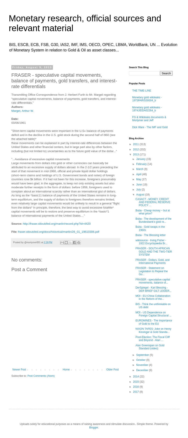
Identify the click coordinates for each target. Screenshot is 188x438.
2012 (136, 149)
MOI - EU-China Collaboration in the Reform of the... (153, 297)
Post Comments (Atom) (41, 375)
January (141, 159)
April (139, 174)
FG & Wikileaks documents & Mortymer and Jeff (149, 119)
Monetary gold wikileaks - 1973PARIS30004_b (147, 99)
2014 (136, 376)
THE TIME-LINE (141, 90)
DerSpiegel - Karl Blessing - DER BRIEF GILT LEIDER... (154, 289)
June (139, 184)
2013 (136, 154)
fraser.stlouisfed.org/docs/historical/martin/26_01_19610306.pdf (58, 231)
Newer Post (19, 369)
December (142, 370)
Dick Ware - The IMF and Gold (150, 127)
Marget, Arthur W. (22, 110)
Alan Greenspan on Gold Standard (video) (150, 347)
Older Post (112, 369)
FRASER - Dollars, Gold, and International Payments (152, 261)
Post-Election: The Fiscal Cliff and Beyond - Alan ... (153, 339)
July (139, 189)
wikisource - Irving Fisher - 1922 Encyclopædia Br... (151, 242)
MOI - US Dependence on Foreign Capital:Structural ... (153, 314)
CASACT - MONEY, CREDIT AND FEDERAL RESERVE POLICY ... (153, 202)
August (140, 194)
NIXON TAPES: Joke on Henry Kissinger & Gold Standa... (153, 330)
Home (66, 369)
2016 (136, 386)
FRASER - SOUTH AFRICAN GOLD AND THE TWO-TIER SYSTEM (154, 251)
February (141, 164)
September (143, 355)
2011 (136, 144)
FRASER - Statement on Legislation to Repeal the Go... (152, 271)
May (139, 179)
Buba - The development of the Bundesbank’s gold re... (154, 220)
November (142, 365)
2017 (136, 391)
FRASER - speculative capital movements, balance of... (153, 281)
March (140, 169)
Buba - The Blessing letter (151, 235)
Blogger (93, 427)
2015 (136, 381)
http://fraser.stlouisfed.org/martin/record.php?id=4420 (57, 223)
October (141, 360)
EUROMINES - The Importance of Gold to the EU (154, 322)
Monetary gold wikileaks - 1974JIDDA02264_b (147, 109)
